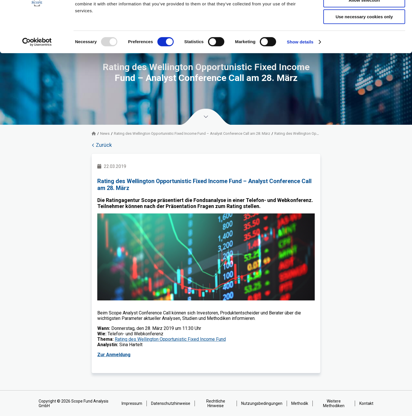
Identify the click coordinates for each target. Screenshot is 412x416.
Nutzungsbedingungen (261, 403)
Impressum (132, 403)
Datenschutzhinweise (170, 403)
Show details (300, 72)
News (105, 133)
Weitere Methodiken (333, 403)
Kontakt (366, 403)
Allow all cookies (364, 14)
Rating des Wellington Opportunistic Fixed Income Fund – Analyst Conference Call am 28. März (192, 133)
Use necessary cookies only (364, 47)
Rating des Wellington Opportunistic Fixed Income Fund (170, 339)
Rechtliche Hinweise (215, 403)
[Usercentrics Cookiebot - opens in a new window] (37, 73)
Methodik (299, 403)
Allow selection (364, 31)
